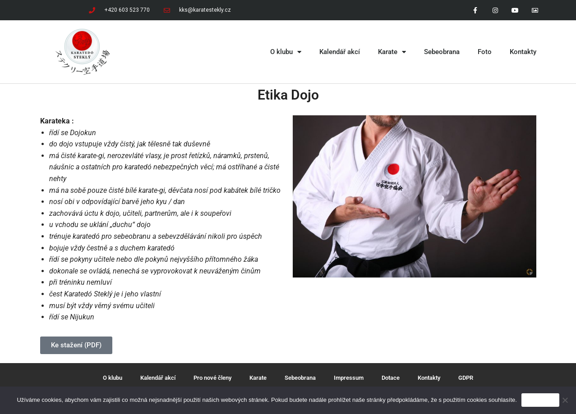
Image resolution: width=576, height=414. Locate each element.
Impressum (349, 377)
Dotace (391, 377)
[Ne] (564, 400)
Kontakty (523, 52)
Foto (485, 52)
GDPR (465, 377)
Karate (392, 52)
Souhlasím (540, 399)
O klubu (285, 52)
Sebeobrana (442, 52)
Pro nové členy (212, 377)
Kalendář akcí (339, 52)
